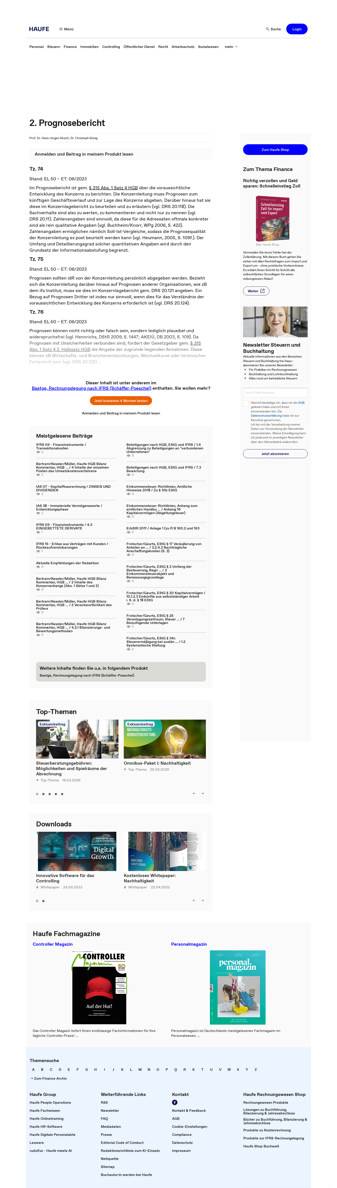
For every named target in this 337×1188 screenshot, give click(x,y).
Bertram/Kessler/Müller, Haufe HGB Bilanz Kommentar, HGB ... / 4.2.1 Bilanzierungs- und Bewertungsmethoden (73, 627)
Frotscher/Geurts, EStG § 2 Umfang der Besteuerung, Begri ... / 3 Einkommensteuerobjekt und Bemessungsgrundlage (159, 572)
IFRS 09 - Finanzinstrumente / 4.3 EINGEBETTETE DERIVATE (64, 526)
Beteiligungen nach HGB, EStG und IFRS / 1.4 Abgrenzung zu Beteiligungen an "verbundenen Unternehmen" (164, 448)
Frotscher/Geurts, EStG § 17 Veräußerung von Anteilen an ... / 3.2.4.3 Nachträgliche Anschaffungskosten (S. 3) (163, 547)
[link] (36, 46)
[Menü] (66, 29)
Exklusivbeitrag (52, 724)
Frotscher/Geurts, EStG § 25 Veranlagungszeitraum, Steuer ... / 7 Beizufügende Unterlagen (155, 619)
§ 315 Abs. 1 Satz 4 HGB (113, 188)
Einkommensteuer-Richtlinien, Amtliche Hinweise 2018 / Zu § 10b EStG (159, 488)
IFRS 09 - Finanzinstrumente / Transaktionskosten (61, 446)
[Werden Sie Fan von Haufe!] (174, 1102)
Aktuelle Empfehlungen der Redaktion (67, 563)
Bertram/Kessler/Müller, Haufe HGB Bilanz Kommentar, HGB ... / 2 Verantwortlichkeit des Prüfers (74, 604)
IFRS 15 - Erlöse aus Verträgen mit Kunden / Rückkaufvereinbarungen (72, 545)
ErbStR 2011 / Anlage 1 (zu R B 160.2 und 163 (162, 528)
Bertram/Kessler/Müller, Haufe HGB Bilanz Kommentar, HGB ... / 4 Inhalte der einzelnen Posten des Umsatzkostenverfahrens (72, 467)
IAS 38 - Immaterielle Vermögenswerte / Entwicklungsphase (69, 507)
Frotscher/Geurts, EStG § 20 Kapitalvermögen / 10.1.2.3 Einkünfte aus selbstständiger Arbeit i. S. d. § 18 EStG (165, 596)
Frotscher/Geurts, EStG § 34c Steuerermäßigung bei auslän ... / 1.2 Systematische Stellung (155, 641)
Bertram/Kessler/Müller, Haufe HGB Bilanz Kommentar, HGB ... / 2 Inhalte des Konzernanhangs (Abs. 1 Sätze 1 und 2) (71, 582)
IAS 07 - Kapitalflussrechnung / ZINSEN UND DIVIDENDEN (73, 488)
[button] (297, 29)
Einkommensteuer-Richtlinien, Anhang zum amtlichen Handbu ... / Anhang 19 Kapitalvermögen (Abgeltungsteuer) (161, 509)
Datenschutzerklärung (266, 416)
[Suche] (274, 29)
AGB (301, 403)
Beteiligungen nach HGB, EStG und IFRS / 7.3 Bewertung (163, 469)
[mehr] (231, 47)
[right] (202, 793)
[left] (194, 793)
